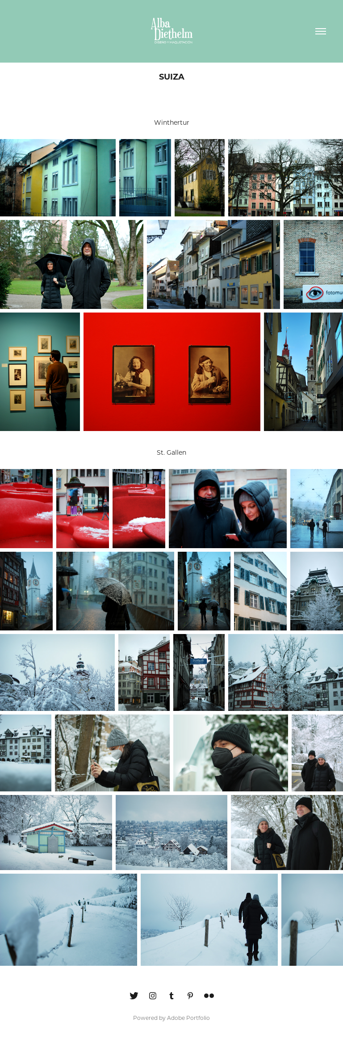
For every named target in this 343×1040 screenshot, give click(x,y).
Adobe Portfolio (188, 1017)
